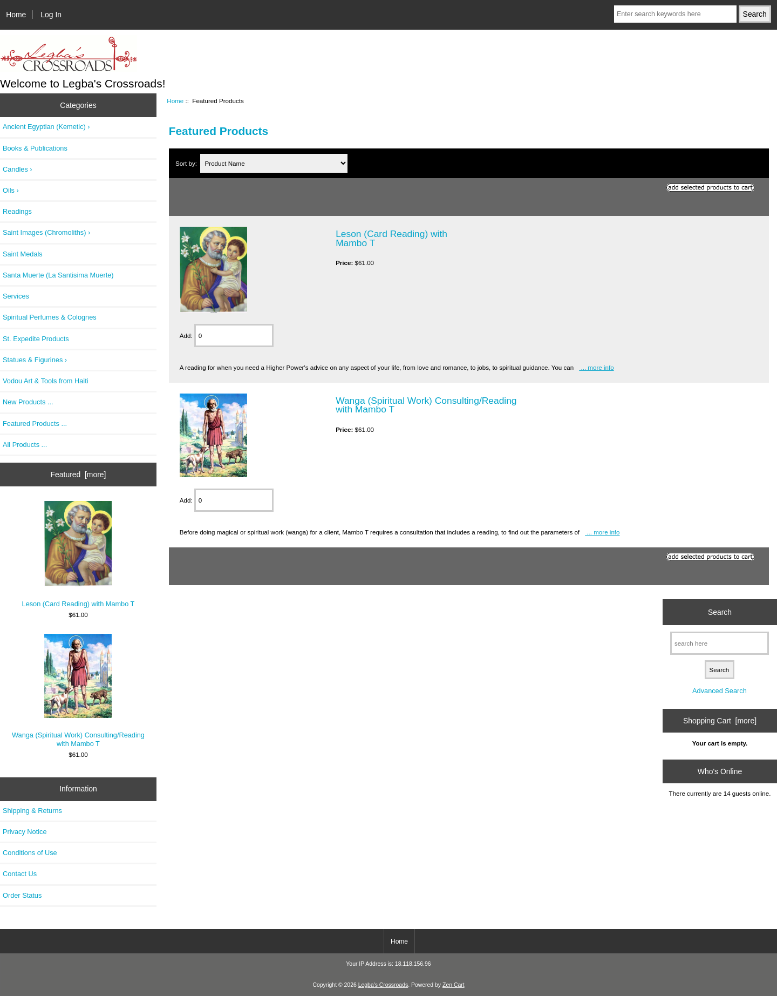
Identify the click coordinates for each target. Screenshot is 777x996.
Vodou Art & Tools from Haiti (45, 381)
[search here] (719, 643)
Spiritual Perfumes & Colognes (50, 317)
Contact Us (20, 874)
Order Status (22, 895)
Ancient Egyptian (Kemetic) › (46, 127)
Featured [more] (78, 474)
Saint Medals (23, 254)
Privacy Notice (24, 832)
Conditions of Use (30, 853)
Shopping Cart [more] (719, 720)
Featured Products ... (35, 423)
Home (16, 14)
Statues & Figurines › (35, 360)
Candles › (17, 169)
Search (720, 612)
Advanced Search (719, 691)
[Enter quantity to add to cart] (234, 335)
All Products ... (25, 445)
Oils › (11, 190)
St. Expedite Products (36, 339)
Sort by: (187, 163)
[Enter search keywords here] (675, 14)
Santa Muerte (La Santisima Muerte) (58, 275)
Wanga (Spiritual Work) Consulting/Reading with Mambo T (78, 691)
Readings (17, 211)
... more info (596, 367)
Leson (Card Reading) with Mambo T (78, 554)
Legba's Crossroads (383, 985)
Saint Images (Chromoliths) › (46, 232)
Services (16, 296)
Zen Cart (453, 985)
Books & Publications (35, 148)
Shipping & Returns (32, 811)
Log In (51, 14)
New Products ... (28, 402)
